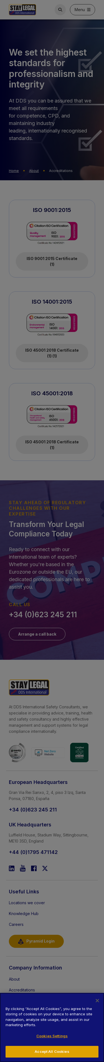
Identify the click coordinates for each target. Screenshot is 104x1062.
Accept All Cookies (52, 1051)
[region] (52, 1027)
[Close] (97, 1000)
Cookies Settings (52, 1036)
